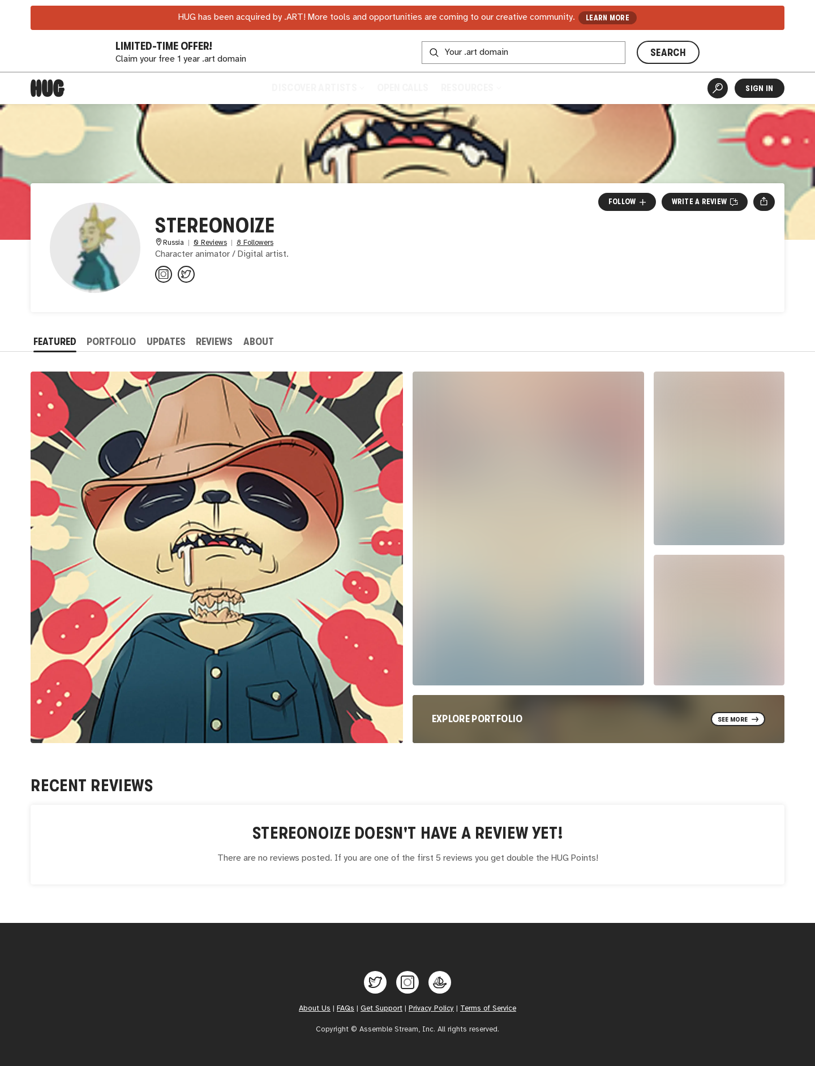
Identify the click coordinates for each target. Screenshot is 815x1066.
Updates (166, 341)
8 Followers (255, 243)
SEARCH (668, 52)
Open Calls (402, 87)
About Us (315, 1008)
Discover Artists (318, 87)
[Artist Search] (717, 88)
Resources (470, 87)
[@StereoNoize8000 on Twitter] (186, 274)
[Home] (48, 88)
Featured (54, 341)
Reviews (214, 341)
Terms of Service (488, 1008)
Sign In (759, 88)
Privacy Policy (431, 1008)
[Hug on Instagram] (407, 982)
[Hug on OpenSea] (439, 982)
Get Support (381, 1008)
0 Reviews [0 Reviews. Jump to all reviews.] (210, 243)
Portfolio (111, 341)
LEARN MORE (607, 18)
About (258, 341)
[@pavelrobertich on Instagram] (163, 274)
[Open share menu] (763, 202)
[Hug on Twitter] (375, 982)
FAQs (345, 1008)
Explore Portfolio (477, 718)
